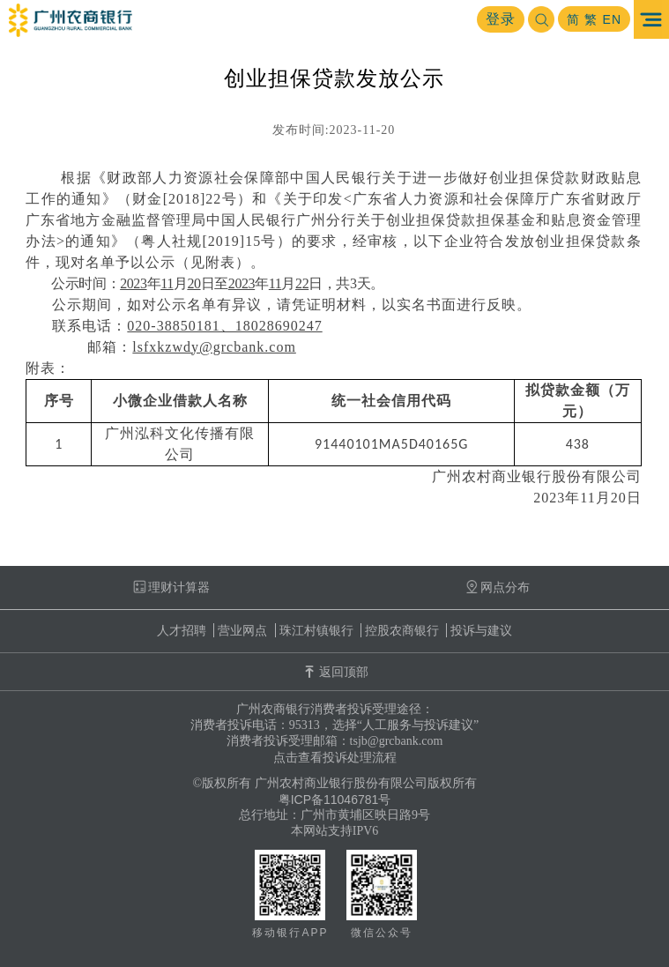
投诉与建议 (481, 630)
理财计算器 (171, 587)
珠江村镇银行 (316, 630)
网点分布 (497, 587)
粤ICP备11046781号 (335, 799)
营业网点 (242, 630)
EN (612, 19)
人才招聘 (181, 630)
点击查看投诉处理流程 (335, 757)
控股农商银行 (402, 630)
